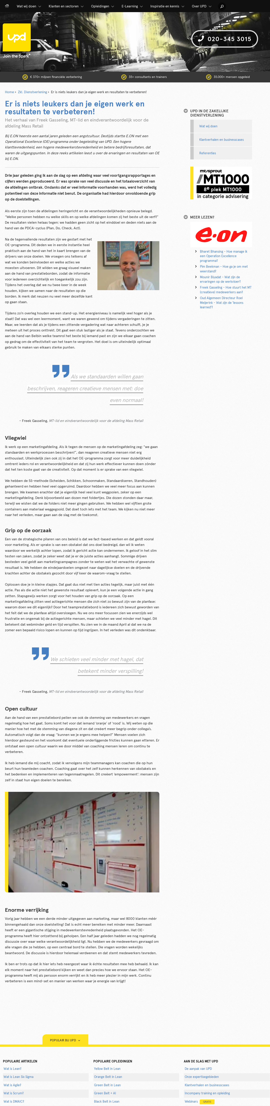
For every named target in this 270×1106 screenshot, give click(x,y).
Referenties (207, 153)
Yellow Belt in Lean (107, 1069)
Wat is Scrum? (14, 1093)
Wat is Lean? (12, 1069)
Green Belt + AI (105, 1093)
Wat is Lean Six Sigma (18, 1077)
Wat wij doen (29, 6)
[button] (222, 6)
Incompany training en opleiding (207, 1093)
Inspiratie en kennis (167, 6)
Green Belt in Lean (107, 1085)
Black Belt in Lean (106, 1101)
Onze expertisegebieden (202, 1077)
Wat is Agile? (12, 1085)
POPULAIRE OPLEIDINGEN (112, 1061)
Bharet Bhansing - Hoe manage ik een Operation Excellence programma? (223, 256)
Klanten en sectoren (66, 6)
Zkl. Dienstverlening (32, 92)
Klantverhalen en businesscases (221, 139)
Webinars (200, 1101)
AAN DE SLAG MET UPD (201, 1061)
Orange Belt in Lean (108, 1077)
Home (9, 92)
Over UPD (202, 6)
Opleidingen (103, 6)
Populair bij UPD (65, 1040)
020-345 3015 (224, 38)
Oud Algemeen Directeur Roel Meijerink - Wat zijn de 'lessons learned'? (221, 303)
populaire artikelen (20, 1061)
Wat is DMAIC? (14, 1101)
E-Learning (133, 6)
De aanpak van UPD (198, 1069)
